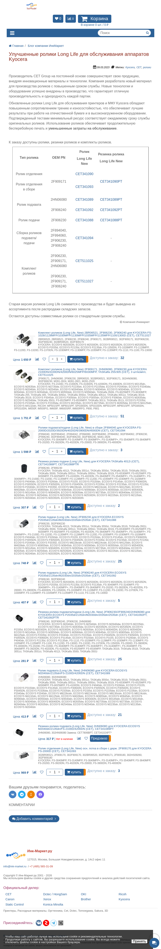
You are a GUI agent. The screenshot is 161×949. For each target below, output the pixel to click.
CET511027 (84, 281)
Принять (139, 941)
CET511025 (84, 261)
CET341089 (84, 199)
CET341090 (84, 174)
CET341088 (84, 220)
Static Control (14, 904)
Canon (9, 899)
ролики (147, 67)
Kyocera (130, 67)
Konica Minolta (53, 904)
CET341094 (84, 238)
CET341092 (84, 210)
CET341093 (84, 187)
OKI (83, 894)
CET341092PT (111, 210)
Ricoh (122, 894)
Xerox (47, 899)
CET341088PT (111, 220)
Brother (86, 899)
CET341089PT (111, 199)
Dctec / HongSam (55, 894)
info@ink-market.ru (14, 866)
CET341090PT (111, 181)
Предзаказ (99, 738)
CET (138, 67)
